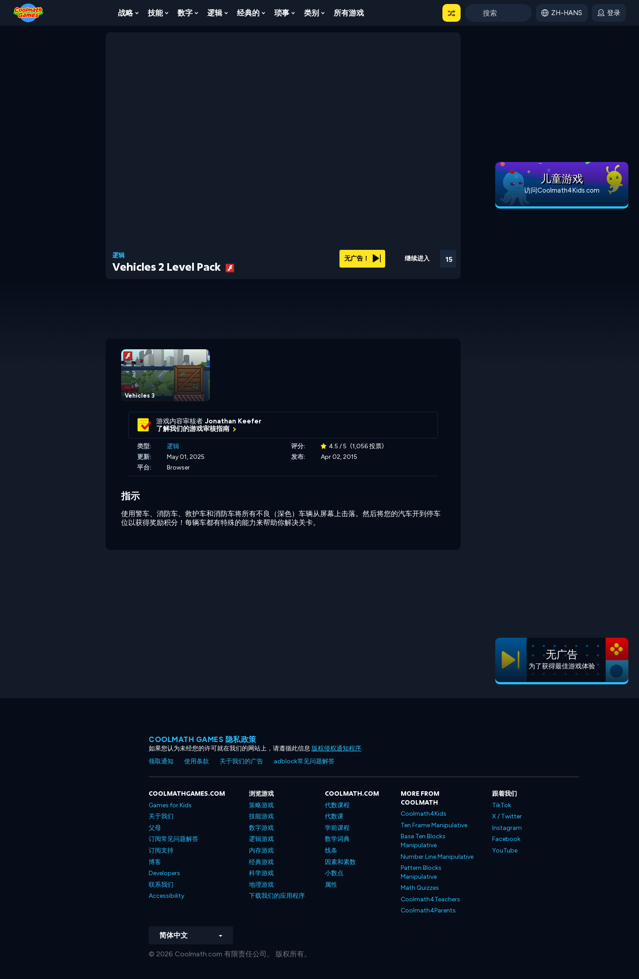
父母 (155, 828)
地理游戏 (261, 884)
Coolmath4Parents (428, 910)
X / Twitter (507, 816)
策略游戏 (261, 805)
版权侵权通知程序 (336, 748)
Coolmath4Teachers (430, 899)
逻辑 (214, 12)
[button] (451, 13)
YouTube (504, 850)
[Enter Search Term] (498, 13)
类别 (311, 12)
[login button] (609, 13)
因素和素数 (340, 862)
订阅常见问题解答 (173, 839)
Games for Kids (170, 805)
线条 (331, 850)
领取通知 (161, 761)
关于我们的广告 (241, 761)
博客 (155, 862)
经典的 (248, 12)
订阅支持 (161, 850)
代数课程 (337, 805)
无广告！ (362, 258)
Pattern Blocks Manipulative (421, 872)
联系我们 (161, 884)
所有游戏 (349, 12)
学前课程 (337, 828)
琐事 (281, 12)
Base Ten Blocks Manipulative (423, 841)
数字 (185, 12)
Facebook (506, 839)
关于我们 (161, 816)
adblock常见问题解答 (304, 761)
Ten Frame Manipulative (434, 825)
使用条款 (196, 761)
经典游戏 (261, 862)
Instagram (507, 828)
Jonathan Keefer (233, 421)
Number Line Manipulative (437, 857)
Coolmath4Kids (423, 813)
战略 (125, 12)
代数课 (334, 816)
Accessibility (166, 896)
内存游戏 (261, 850)
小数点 (334, 873)
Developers (164, 873)
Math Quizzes (420, 888)
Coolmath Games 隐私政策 (202, 739)
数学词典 (337, 839)
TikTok (501, 805)
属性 (331, 884)
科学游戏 (261, 873)
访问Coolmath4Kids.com (562, 190)
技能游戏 (261, 816)
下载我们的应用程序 (277, 896)
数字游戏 (261, 828)
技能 (155, 12)
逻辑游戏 (261, 839)
